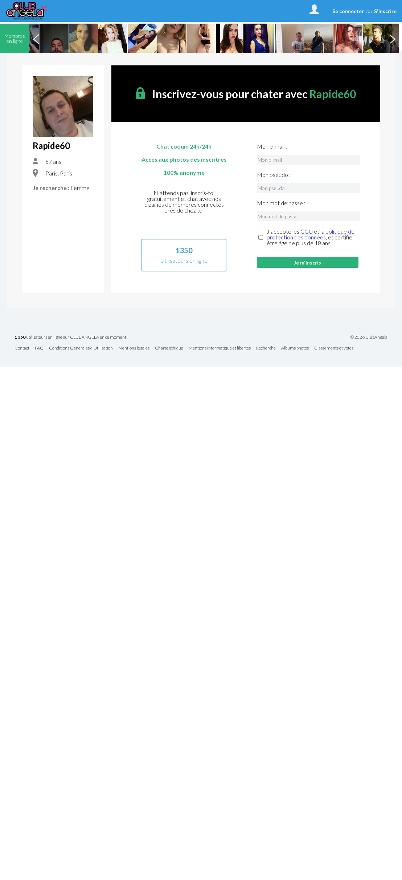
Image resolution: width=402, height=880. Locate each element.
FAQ (39, 348)
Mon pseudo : (274, 175)
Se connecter (348, 11)
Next (392, 38)
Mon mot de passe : (281, 203)
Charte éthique (169, 348)
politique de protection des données (310, 234)
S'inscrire (385, 11)
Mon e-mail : (272, 146)
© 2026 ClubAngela (368, 337)
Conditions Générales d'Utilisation (81, 348)
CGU (306, 231)
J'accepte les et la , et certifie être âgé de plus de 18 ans (310, 237)
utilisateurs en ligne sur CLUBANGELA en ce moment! (71, 337)
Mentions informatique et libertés (220, 348)
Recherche (266, 348)
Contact (22, 348)
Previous (36, 38)
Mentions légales (133, 348)
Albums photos (295, 348)
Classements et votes (333, 348)
